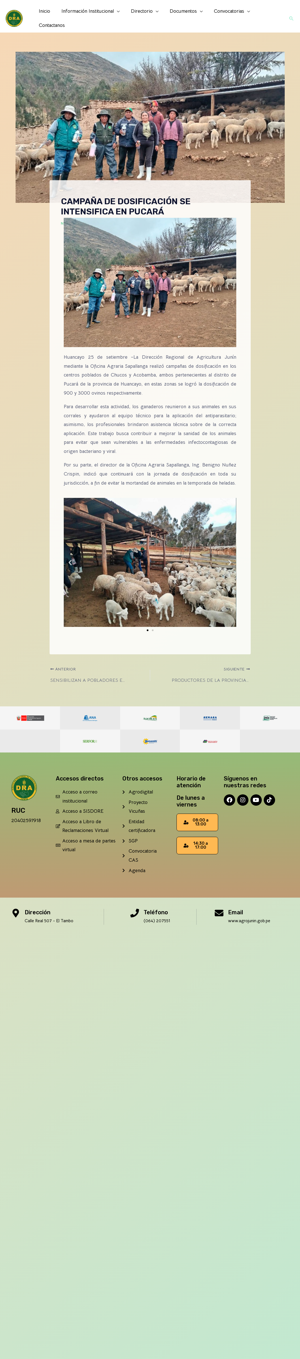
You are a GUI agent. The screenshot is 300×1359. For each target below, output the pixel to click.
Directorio (137, 17)
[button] (291, 17)
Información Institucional (85, 17)
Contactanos (265, 17)
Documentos (177, 17)
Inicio (43, 17)
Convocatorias (221, 17)
